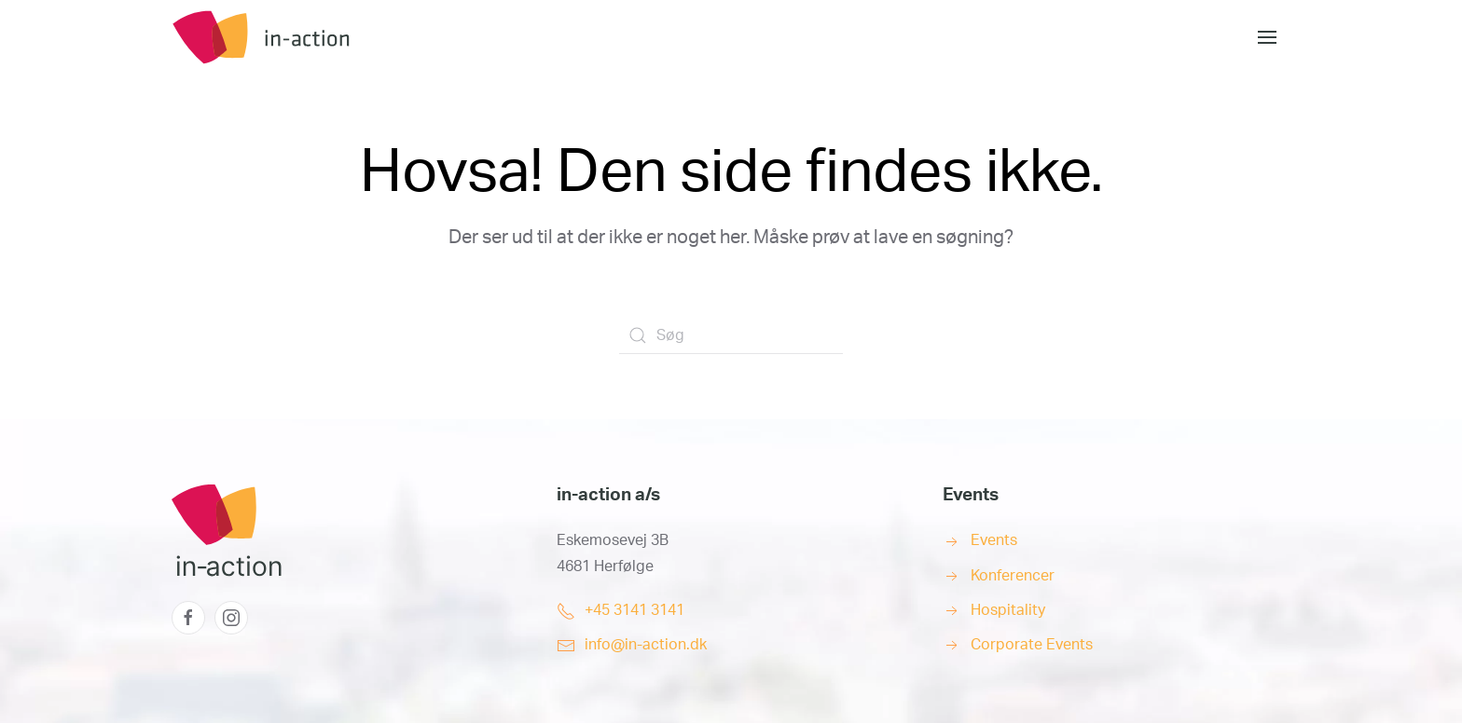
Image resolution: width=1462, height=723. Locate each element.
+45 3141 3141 (634, 610)
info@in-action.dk (646, 644)
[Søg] (731, 335)
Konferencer (1013, 575)
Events (994, 540)
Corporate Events (1032, 644)
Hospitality (1008, 610)
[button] (1267, 37)
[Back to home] (311, 37)
